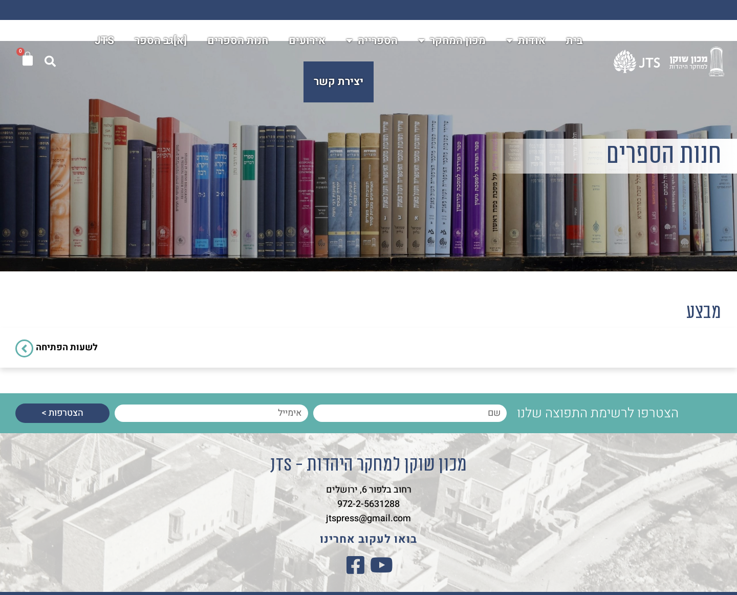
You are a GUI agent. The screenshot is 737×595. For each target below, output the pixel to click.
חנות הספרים (237, 41)
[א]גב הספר (161, 41)
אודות (526, 41)
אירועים (307, 41)
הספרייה (372, 41)
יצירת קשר (338, 82)
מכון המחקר (452, 41)
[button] (50, 62)
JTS (104, 41)
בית (574, 41)
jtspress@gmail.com (368, 518)
